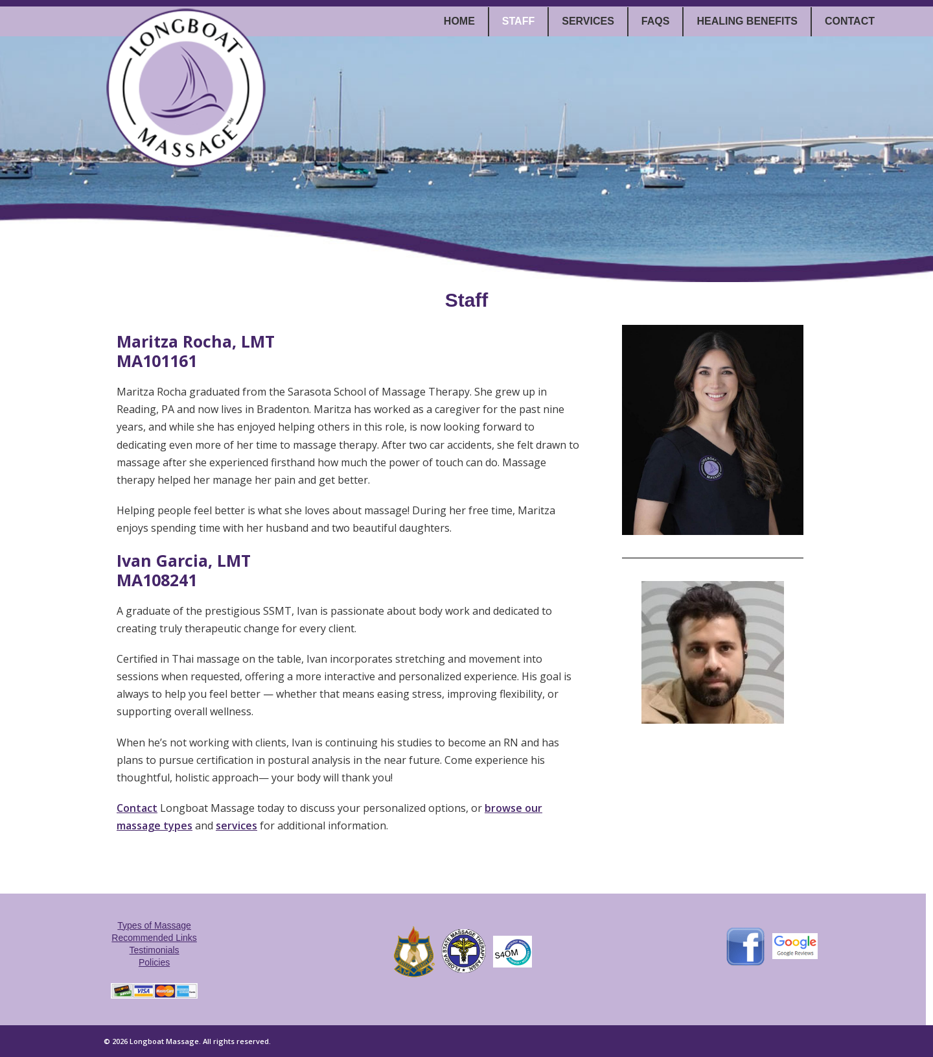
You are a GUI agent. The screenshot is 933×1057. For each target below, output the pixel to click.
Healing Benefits (747, 21)
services (236, 825)
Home (459, 21)
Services (588, 21)
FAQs (655, 21)
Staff (518, 21)
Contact (850, 21)
